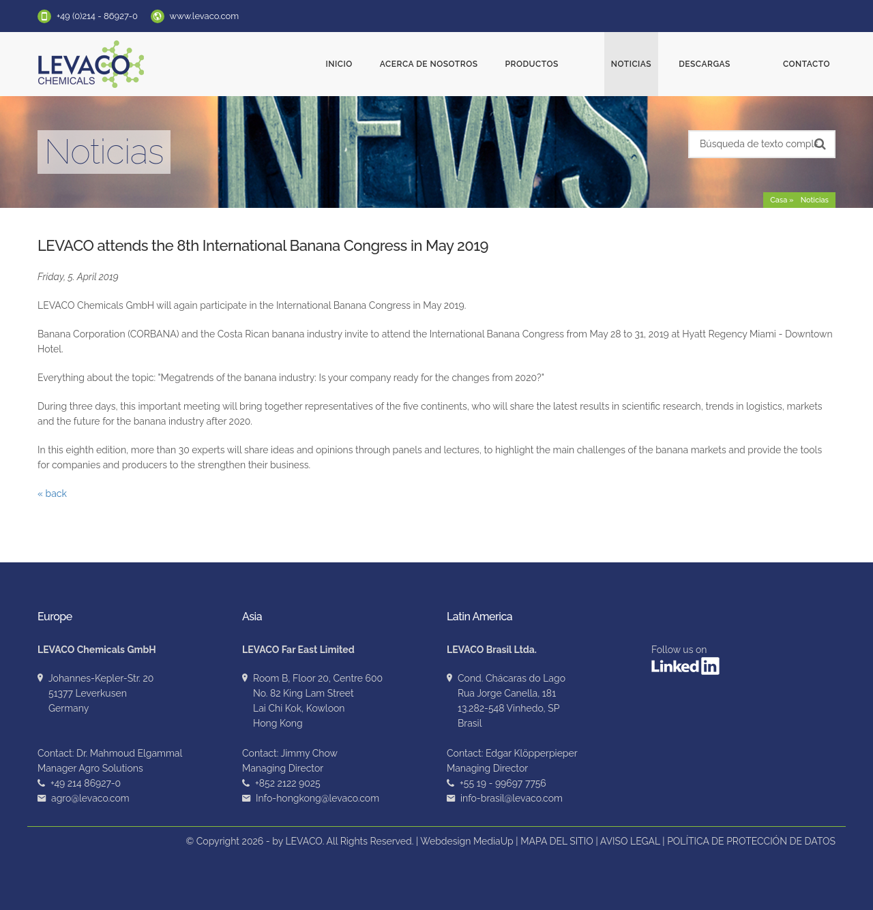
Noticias (656, 64)
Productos (581, 64)
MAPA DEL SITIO (556, 841)
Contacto (806, 64)
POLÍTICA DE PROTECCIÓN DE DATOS (751, 841)
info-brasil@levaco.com (511, 798)
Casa (778, 200)
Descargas (730, 64)
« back (52, 493)
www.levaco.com (204, 16)
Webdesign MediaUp (467, 841)
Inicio (389, 64)
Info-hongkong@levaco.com (317, 798)
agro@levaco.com (90, 798)
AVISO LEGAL (630, 841)
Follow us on (685, 659)
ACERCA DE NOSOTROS (479, 64)
